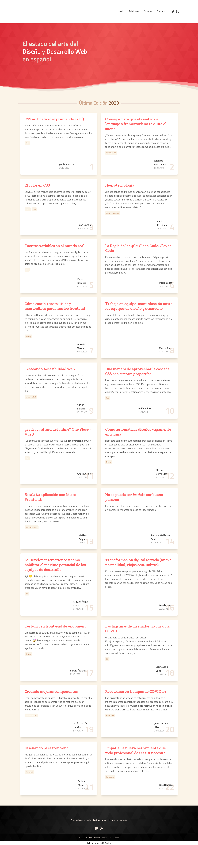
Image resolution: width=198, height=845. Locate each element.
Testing (28, 336)
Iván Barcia (84, 225)
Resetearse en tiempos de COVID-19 (135, 691)
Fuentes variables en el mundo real (54, 245)
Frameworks (111, 152)
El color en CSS (37, 185)
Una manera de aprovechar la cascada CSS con (137, 371)
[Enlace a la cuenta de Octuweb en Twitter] (97, 828)
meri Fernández (163, 223)
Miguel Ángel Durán (80, 603)
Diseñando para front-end (47, 748)
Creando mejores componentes (51, 691)
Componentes (31, 715)
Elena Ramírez (81, 281)
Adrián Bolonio (81, 407)
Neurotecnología (119, 185)
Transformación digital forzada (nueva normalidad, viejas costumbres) (138, 562)
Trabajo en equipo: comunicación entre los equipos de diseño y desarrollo (138, 306)
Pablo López (165, 283)
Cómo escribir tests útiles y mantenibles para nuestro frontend (55, 306)
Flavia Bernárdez (161, 472)
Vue (27, 458)
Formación (110, 715)
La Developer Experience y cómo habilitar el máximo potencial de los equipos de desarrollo (55, 565)
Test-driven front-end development (55, 626)
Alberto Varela (81, 346)
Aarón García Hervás (80, 725)
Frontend (29, 772)
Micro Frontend (31, 527)
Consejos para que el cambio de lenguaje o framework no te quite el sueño (135, 124)
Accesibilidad (31, 396)
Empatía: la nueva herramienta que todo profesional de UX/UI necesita (135, 750)
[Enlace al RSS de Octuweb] (102, 828)
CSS (27, 143)
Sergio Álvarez (78, 671)
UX (107, 659)
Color (28, 209)
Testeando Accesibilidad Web (50, 369)
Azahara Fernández (160, 162)
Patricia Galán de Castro (160, 537)
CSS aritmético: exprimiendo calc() (54, 119)
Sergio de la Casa (162, 669)
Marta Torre (165, 348)
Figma (108, 462)
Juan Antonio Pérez (161, 725)
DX (27, 593)
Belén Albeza (145, 408)
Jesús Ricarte (66, 164)
